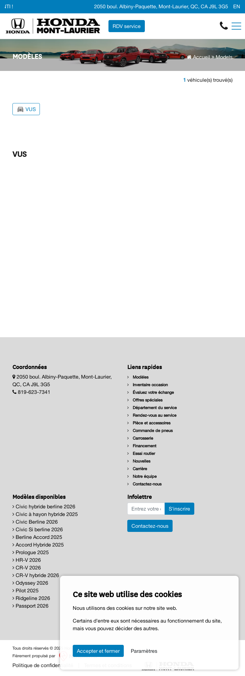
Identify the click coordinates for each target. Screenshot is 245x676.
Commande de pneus (150, 430)
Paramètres (144, 651)
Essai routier (141, 453)
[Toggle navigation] (236, 26)
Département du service (152, 407)
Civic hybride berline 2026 (43, 506)
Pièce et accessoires (148, 423)
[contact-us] (224, 25)
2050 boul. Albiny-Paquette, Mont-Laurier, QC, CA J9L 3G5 (161, 6)
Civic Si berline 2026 (37, 529)
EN (236, 6)
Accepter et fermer (98, 651)
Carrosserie (140, 438)
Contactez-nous (144, 484)
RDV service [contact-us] (127, 26)
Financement (141, 445)
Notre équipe (142, 476)
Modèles (137, 377)
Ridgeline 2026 (31, 598)
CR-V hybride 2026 (35, 575)
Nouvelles (138, 461)
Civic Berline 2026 (35, 522)
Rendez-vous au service (151, 415)
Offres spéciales (144, 400)
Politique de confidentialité (42, 665)
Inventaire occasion (147, 384)
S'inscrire (179, 509)
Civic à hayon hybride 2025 (45, 514)
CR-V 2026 (26, 567)
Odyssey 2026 (30, 583)
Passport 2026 (30, 606)
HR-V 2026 (26, 560)
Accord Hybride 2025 (38, 544)
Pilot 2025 (25, 590)
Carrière (137, 468)
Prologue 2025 (30, 552)
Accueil (198, 57)
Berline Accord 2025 (37, 537)
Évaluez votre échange (150, 392)
